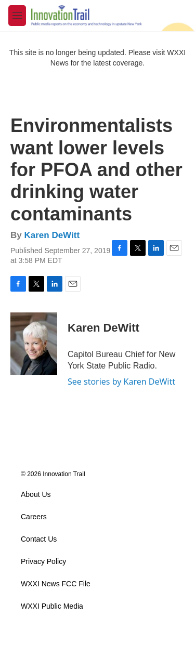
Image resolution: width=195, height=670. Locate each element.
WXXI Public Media (52, 606)
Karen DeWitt (52, 235)
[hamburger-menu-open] (17, 15)
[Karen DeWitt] (33, 343)
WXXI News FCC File (55, 584)
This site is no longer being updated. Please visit (88, 52)
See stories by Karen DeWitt (121, 381)
